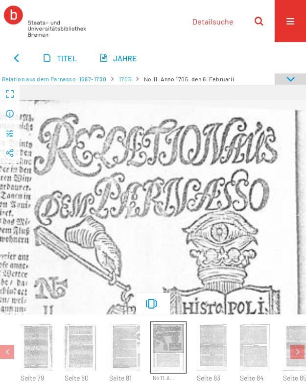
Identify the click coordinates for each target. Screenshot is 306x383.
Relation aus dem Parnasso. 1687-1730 (54, 78)
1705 (125, 78)
